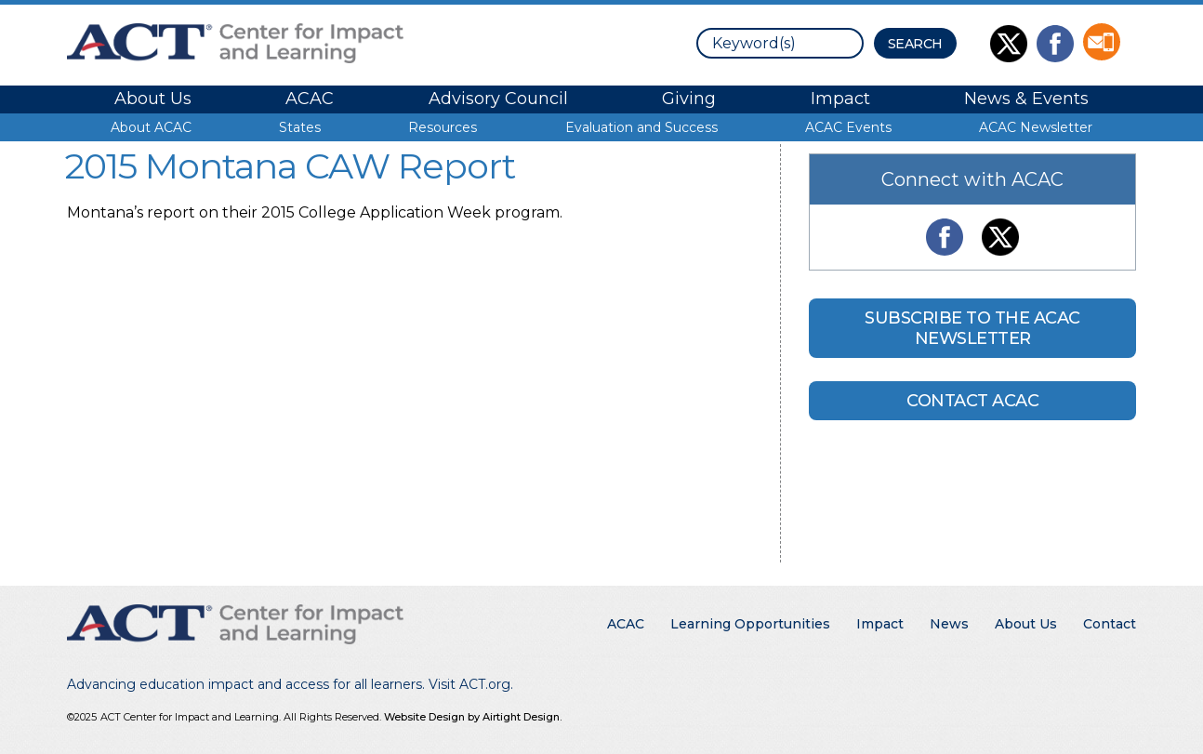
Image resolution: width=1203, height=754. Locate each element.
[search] (780, 43)
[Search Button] (915, 43)
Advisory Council (498, 98)
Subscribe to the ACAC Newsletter (972, 328)
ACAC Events (848, 127)
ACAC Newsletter (1035, 127)
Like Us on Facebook (1055, 43)
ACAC (309, 98)
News (949, 623)
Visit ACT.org (469, 684)
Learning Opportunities (750, 623)
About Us (153, 98)
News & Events (1026, 98)
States (300, 127)
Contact (1109, 623)
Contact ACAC (972, 400)
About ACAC (151, 127)
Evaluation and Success (641, 127)
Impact (840, 98)
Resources (442, 127)
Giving (689, 98)
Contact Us (1101, 41)
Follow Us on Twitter (1008, 43)
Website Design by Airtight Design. (473, 716)
